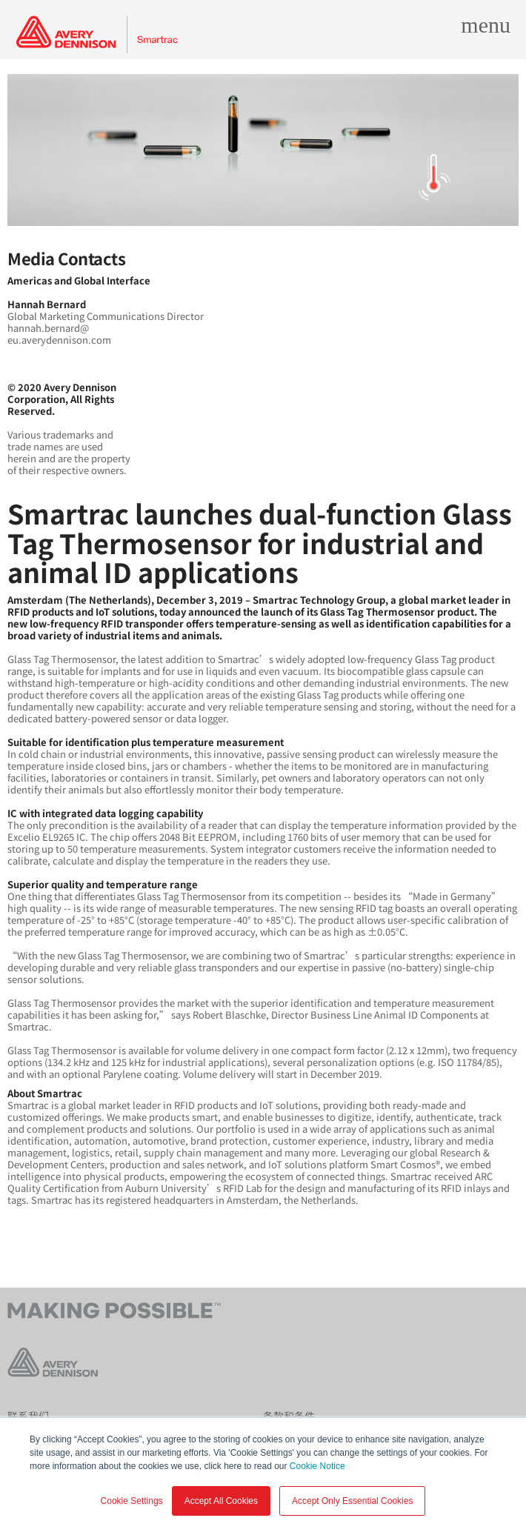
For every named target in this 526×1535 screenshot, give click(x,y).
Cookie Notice (317, 1466)
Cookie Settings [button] (132, 1501)
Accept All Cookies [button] (221, 1501)
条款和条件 (289, 1415)
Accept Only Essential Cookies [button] (352, 1501)
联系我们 (28, 1415)
